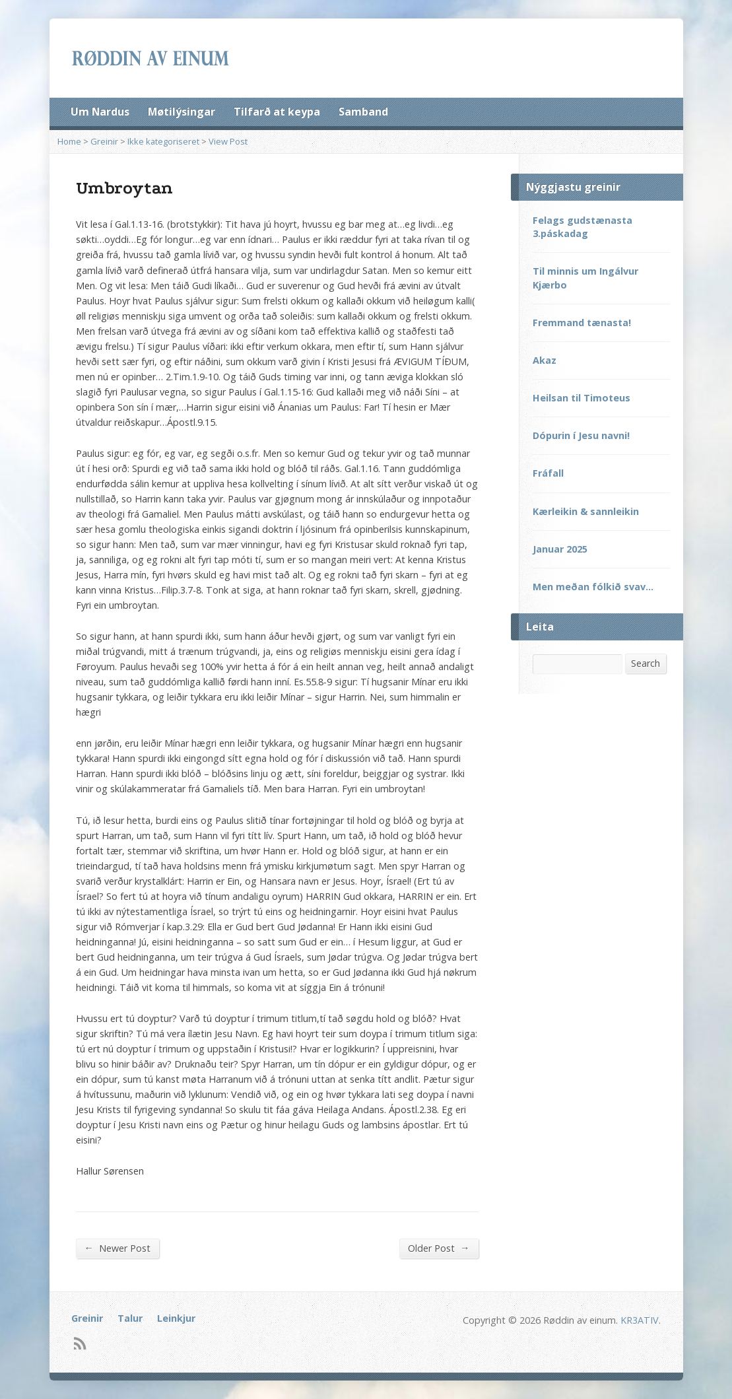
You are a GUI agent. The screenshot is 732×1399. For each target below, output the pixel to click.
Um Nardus (100, 111)
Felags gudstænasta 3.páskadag (582, 227)
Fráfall (548, 473)
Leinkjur (176, 1318)
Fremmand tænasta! (582, 322)
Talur (130, 1318)
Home (69, 141)
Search (645, 663)
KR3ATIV (639, 1320)
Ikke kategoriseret (163, 141)
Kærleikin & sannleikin (586, 511)
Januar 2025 (560, 549)
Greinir (104, 141)
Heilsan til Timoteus (581, 398)
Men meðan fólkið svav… (593, 586)
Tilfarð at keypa (277, 111)
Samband (363, 111)
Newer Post (117, 1247)
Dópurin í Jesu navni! (581, 435)
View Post (228, 141)
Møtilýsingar (181, 111)
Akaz (544, 360)
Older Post (438, 1247)
